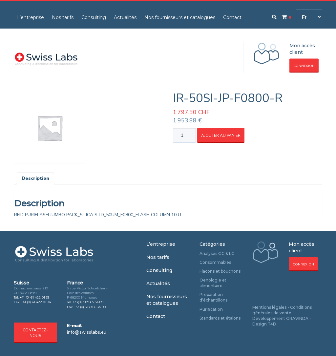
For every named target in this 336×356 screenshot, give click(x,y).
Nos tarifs (63, 17)
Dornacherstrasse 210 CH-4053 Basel (31, 290)
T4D (272, 324)
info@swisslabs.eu (86, 332)
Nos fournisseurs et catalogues (179, 17)
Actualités (125, 17)
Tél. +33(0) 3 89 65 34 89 (85, 302)
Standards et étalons (220, 318)
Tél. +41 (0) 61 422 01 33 (31, 297)
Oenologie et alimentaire (213, 283)
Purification (211, 309)
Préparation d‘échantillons (213, 297)
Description (35, 178)
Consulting (93, 17)
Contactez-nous (35, 332)
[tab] (35, 178)
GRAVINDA (297, 318)
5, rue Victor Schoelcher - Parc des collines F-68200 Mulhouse (87, 293)
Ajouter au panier (221, 135)
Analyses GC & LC (217, 253)
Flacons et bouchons (220, 271)
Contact (232, 17)
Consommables (215, 262)
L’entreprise (30, 17)
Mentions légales (269, 307)
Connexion (304, 66)
